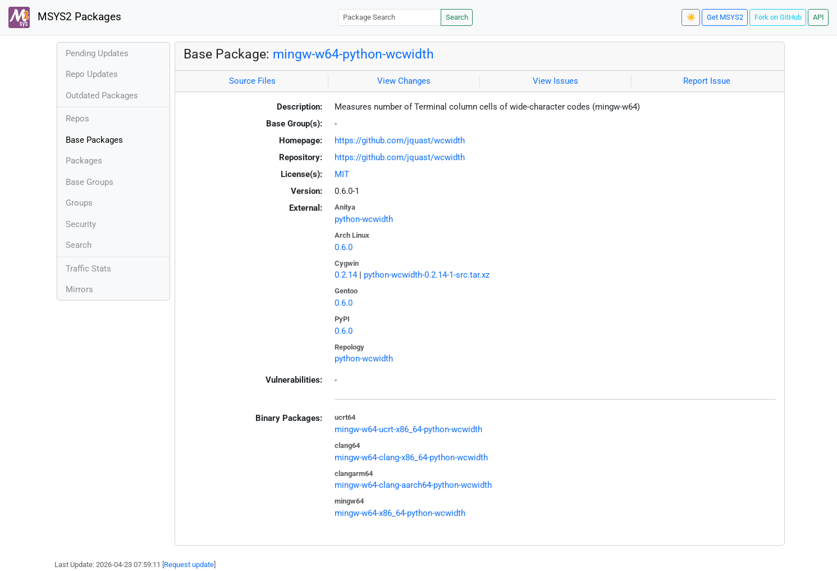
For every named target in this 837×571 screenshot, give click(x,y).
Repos (77, 119)
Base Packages (94, 140)
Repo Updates (92, 74)
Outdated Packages (102, 95)
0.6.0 (344, 247)
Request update (189, 564)
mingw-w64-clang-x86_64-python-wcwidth (411, 457)
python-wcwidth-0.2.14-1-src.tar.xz (427, 275)
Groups (79, 203)
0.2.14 (346, 275)
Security (81, 224)
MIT (342, 174)
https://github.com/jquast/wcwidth (400, 140)
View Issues (555, 81)
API (818, 17)
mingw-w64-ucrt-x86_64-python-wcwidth (408, 429)
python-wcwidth (364, 219)
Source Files (252, 81)
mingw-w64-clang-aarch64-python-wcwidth (413, 485)
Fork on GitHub (778, 17)
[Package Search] (389, 17)
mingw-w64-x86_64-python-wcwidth (400, 513)
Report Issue (706, 81)
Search (457, 17)
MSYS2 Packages (64, 17)
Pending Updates (97, 53)
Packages (84, 161)
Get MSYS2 (725, 17)
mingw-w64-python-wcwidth (353, 54)
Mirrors (79, 289)
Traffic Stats (88, 269)
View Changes (404, 81)
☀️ (691, 17)
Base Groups (89, 182)
